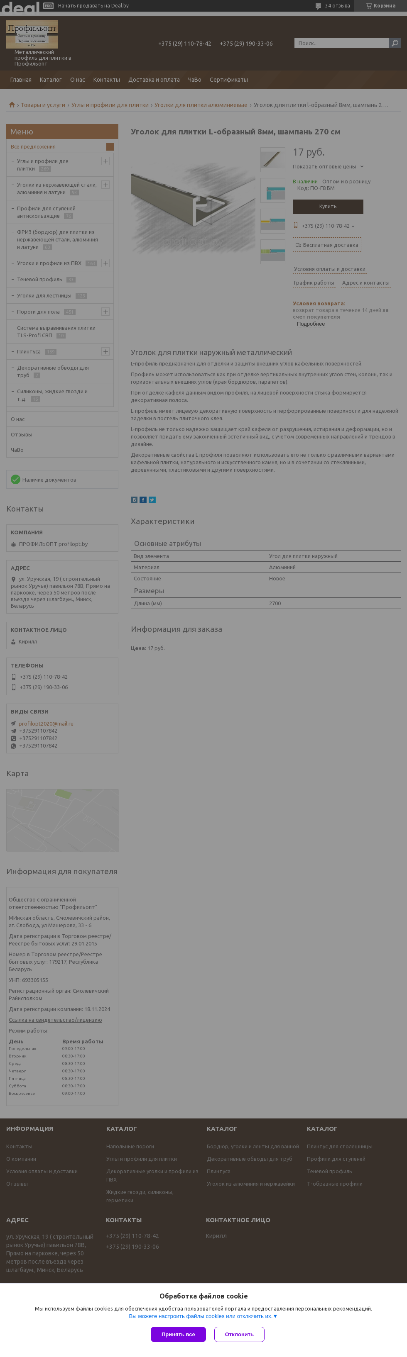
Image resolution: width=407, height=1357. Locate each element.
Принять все (178, 1334)
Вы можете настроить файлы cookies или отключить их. (200, 1316)
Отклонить (239, 1334)
